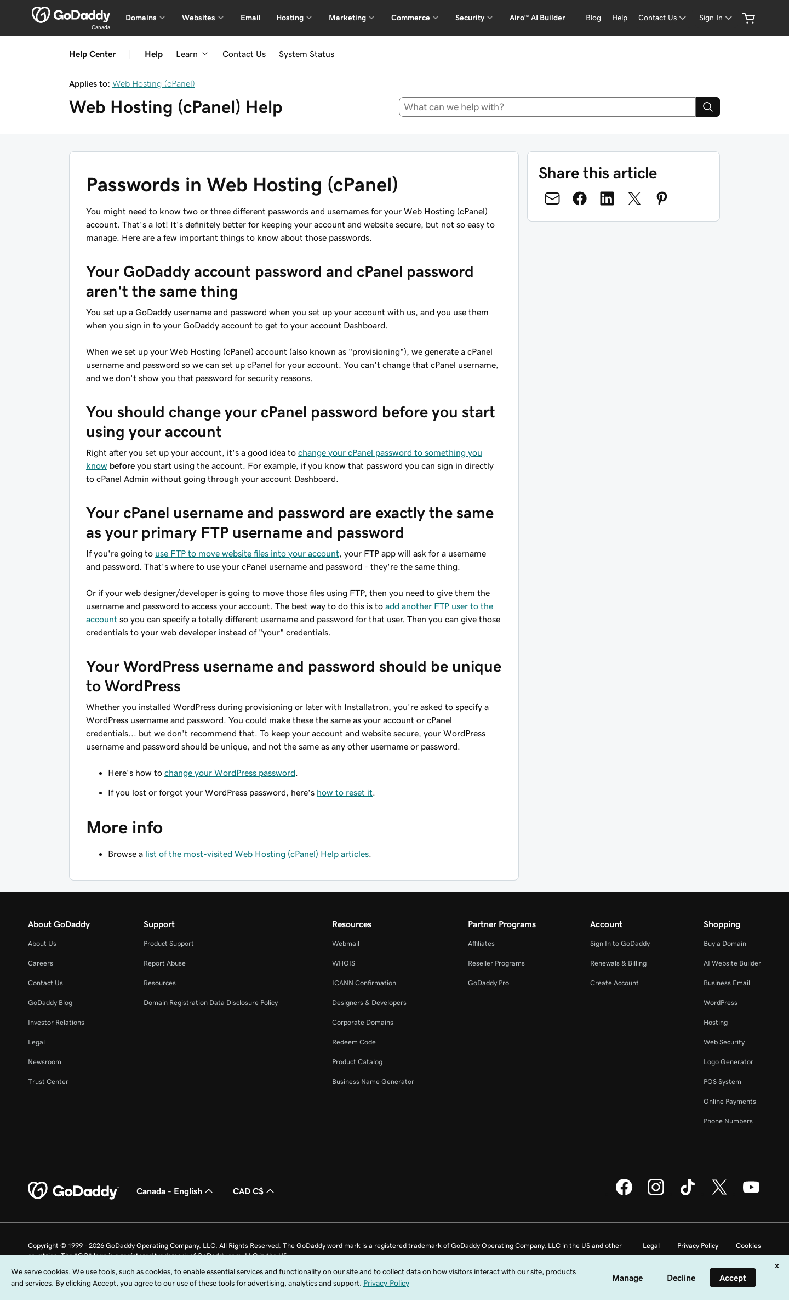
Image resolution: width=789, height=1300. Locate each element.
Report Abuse (165, 963)
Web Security (724, 1042)
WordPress (720, 1002)
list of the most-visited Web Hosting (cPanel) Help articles (257, 853)
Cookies (748, 1245)
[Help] (620, 18)
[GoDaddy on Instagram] (656, 1193)
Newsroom (44, 1061)
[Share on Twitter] (634, 198)
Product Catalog (357, 1061)
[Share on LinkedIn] (607, 198)
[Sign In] (717, 18)
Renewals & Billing (618, 963)
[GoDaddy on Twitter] (719, 1193)
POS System (722, 1081)
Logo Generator (728, 1061)
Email (251, 17)
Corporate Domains (362, 1022)
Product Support (169, 943)
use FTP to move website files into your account (247, 553)
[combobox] (547, 107)
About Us (42, 943)
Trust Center (48, 1081)
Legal (36, 1042)
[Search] (708, 107)
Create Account (614, 982)
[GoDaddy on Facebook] (624, 1193)
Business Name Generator (373, 1081)
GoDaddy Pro (488, 982)
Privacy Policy (697, 1245)
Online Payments (730, 1101)
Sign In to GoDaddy (620, 943)
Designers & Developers (369, 1002)
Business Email (727, 982)
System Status (306, 53)
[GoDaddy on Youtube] (751, 1193)
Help (154, 53)
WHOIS (343, 963)
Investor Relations (56, 1022)
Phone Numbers (728, 1121)
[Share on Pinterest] (662, 198)
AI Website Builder (732, 963)
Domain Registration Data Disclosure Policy (211, 1002)
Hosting (716, 1022)
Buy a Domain (725, 943)
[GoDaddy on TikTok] (687, 1193)
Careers (40, 963)
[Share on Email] (552, 198)
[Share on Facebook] (579, 198)
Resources (160, 982)
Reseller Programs (496, 963)
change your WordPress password (229, 772)
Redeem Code (354, 1042)
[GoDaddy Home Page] (73, 1191)
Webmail (345, 943)
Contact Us (244, 53)
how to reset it (345, 792)
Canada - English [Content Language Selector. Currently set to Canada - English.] (175, 1190)
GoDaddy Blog (50, 1002)
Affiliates (481, 943)
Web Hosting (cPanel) (153, 83)
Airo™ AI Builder (537, 17)
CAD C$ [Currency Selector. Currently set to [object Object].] (255, 1190)
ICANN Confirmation (364, 982)
